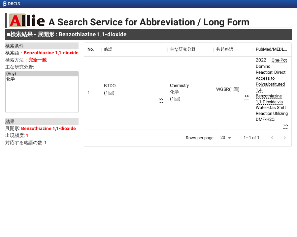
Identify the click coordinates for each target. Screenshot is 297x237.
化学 (42, 79)
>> (161, 99)
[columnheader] (92, 49)
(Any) (42, 73)
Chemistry (179, 85)
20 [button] (222, 137)
